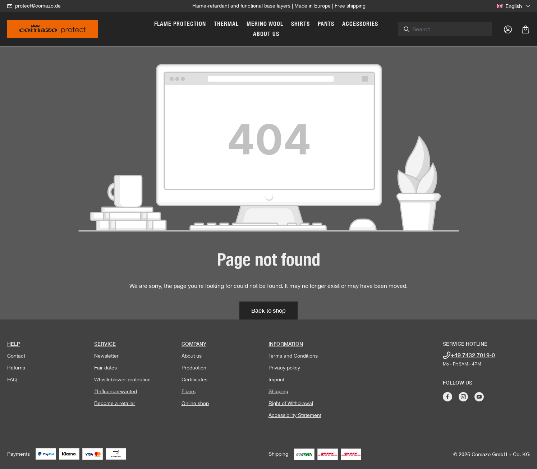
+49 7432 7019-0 (473, 354)
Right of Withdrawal (290, 403)
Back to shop (268, 310)
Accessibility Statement (294, 415)
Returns (16, 368)
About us (192, 356)
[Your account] (508, 29)
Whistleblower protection (122, 379)
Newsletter (106, 356)
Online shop (195, 403)
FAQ (12, 379)
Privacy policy (284, 368)
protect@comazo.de (38, 6)
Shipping (278, 391)
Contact (16, 356)
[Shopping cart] (525, 29)
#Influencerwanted (115, 391)
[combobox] (455, 29)
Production (194, 368)
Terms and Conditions (293, 356)
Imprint (276, 379)
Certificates (194, 379)
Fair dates (105, 368)
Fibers (189, 391)
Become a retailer (114, 403)
